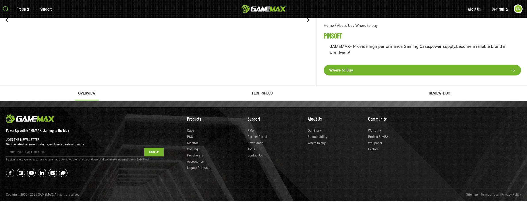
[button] (7, 20)
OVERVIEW (86, 93)
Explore (373, 149)
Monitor (192, 143)
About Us (474, 9)
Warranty (374, 130)
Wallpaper (375, 143)
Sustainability (317, 137)
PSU (190, 137)
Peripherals (195, 155)
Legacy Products (198, 168)
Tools (251, 149)
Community (500, 9)
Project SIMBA (378, 137)
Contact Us (255, 155)
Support (46, 9)
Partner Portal (257, 137)
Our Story (314, 130)
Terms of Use (489, 194)
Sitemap (472, 194)
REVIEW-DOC (439, 93)
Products (23, 9)
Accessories (195, 161)
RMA (250, 130)
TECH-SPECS (262, 93)
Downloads (255, 143)
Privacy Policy (511, 194)
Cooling (192, 149)
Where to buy (366, 25)
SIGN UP (154, 152)
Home (329, 25)
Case (190, 130)
